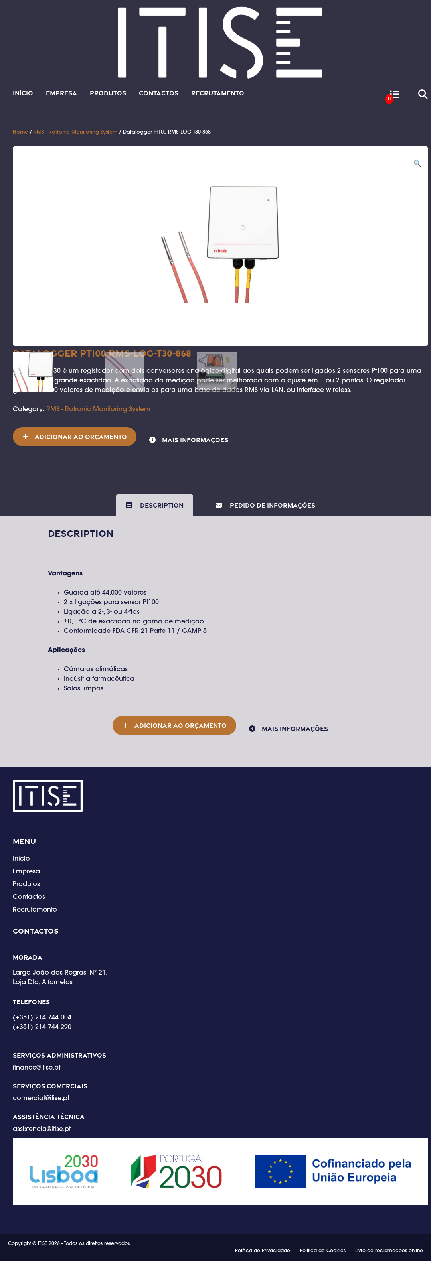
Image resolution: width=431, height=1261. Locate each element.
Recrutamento (217, 93)
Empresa (61, 93)
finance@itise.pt (36, 1068)
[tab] (154, 505)
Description (161, 505)
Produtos (108, 93)
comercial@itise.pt (41, 1098)
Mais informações (195, 440)
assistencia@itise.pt (42, 1129)
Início (23, 93)
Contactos (158, 93)
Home (20, 132)
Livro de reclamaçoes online (389, 1251)
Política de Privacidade (262, 1251)
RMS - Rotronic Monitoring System (75, 132)
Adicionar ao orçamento (81, 437)
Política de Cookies (323, 1251)
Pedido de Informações (271, 505)
